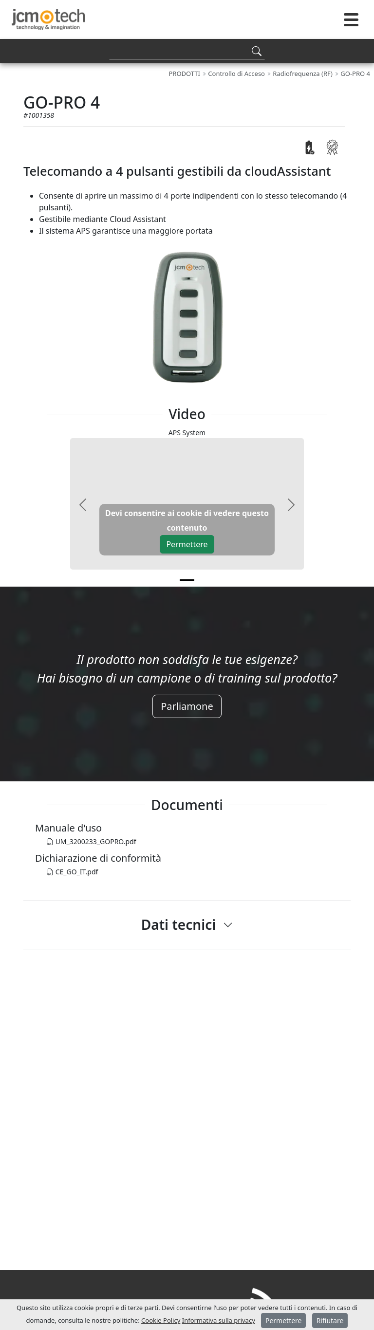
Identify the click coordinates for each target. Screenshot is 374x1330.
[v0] (187, 580)
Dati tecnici (178, 924)
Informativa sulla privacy (218, 1320)
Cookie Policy (160, 1320)
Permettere (186, 544)
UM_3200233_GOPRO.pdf (91, 841)
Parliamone (187, 706)
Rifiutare (330, 1320)
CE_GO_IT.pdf (72, 871)
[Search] (187, 50)
